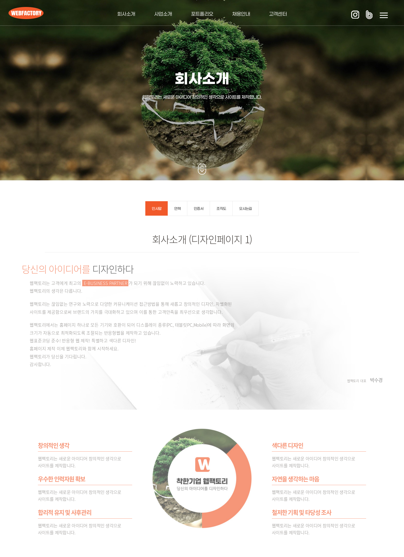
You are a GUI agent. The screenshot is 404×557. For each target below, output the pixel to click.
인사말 (156, 209)
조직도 (221, 209)
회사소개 (126, 14)
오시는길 (245, 209)
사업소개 (163, 14)
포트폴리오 (202, 14)
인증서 (198, 209)
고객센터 (278, 14)
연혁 (177, 209)
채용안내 (241, 14)
